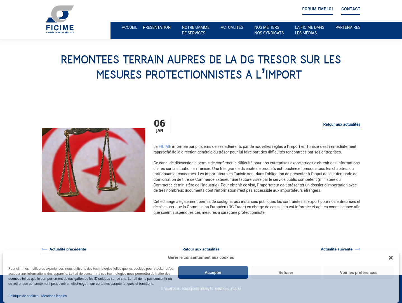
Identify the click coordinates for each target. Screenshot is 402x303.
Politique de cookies (23, 296)
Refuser (286, 272)
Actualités (232, 27)
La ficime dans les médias (309, 30)
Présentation (157, 27)
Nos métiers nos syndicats (269, 30)
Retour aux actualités (341, 124)
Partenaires (347, 27)
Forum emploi (317, 9)
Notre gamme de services (196, 30)
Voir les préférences (358, 272)
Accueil (129, 27)
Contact (350, 9)
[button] (391, 258)
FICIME (165, 146)
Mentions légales (54, 296)
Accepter (213, 272)
